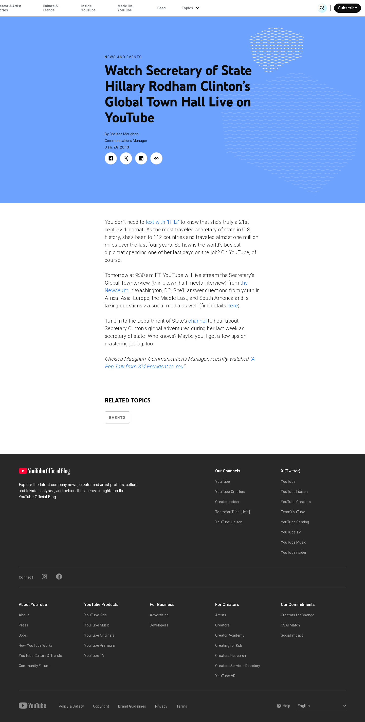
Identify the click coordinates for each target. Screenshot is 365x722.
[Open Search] (322, 8)
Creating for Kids (229, 645)
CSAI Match (290, 625)
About (24, 615)
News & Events (76, 8)
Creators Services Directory (237, 666)
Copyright (101, 706)
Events (117, 417)
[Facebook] (59, 576)
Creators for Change (298, 615)
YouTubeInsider (294, 552)
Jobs (23, 635)
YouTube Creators (230, 492)
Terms (181, 706)
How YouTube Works (35, 645)
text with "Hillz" (162, 222)
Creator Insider (227, 502)
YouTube (222, 481)
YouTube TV (291, 532)
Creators (222, 625)
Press (23, 625)
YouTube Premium (99, 645)
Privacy (161, 706)
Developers (159, 625)
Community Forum (34, 666)
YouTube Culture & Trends (40, 656)
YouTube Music (293, 542)
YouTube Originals (99, 635)
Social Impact (292, 635)
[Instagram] (44, 576)
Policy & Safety (71, 706)
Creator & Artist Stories (117, 8)
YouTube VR (225, 676)
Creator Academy (229, 635)
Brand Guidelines (132, 706)
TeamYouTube (293, 512)
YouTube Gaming (295, 522)
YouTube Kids (95, 615)
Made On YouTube (233, 8)
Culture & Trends (159, 8)
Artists (220, 615)
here (232, 306)
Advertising (159, 615)
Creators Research (230, 656)
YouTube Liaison (228, 522)
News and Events (123, 57)
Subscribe (347, 8)
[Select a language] (321, 706)
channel (197, 321)
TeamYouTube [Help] (232, 512)
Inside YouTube (197, 8)
